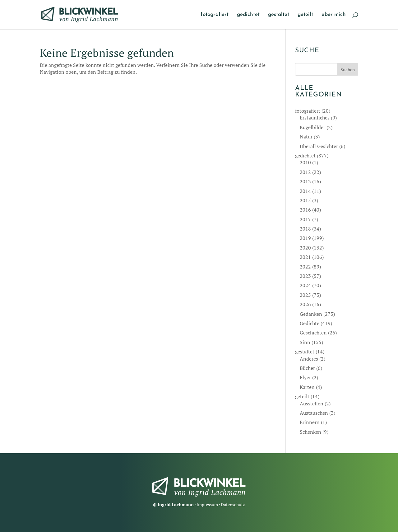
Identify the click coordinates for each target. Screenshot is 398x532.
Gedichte (309, 323)
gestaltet (278, 14)
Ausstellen (311, 403)
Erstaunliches (315, 117)
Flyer (305, 377)
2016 (305, 209)
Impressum (207, 504)
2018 (305, 228)
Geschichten (313, 332)
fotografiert (215, 14)
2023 (305, 276)
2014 (305, 191)
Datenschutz (233, 504)
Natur (306, 136)
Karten (307, 387)
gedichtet (248, 14)
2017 (305, 219)
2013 (305, 181)
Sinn (305, 342)
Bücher (307, 368)
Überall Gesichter (319, 146)
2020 (305, 247)
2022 (305, 266)
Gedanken (311, 313)
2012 (305, 172)
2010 (305, 162)
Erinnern (310, 422)
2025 (305, 295)
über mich (334, 14)
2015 (305, 200)
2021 (305, 257)
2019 (305, 238)
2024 (305, 285)
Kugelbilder (312, 127)
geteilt (305, 14)
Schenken (310, 431)
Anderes (309, 358)
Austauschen (314, 412)
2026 (305, 304)
